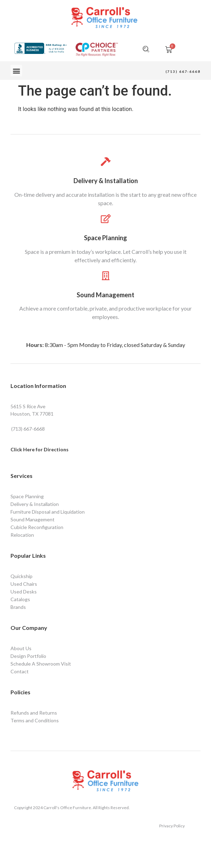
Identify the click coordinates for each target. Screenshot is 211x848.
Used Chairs (23, 584)
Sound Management (105, 295)
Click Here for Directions (39, 449)
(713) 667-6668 (183, 71)
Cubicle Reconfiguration (36, 527)
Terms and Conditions (34, 720)
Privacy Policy (172, 825)
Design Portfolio (28, 656)
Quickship (21, 576)
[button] (16, 70)
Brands (18, 607)
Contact (19, 671)
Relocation (22, 535)
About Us (20, 648)
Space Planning (105, 238)
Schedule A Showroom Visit (40, 664)
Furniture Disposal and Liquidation (47, 512)
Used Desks (23, 592)
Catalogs (20, 599)
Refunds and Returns (33, 713)
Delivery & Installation (105, 181)
